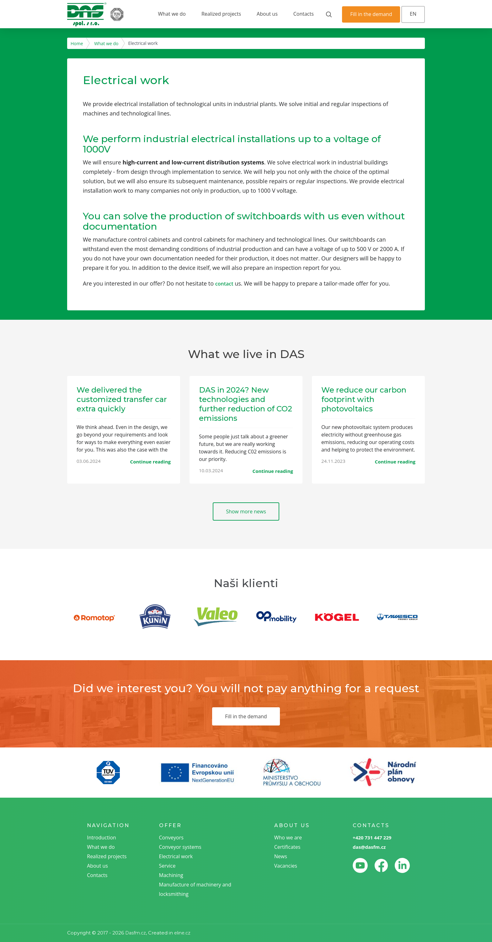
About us (267, 13)
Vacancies (285, 865)
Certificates (287, 846)
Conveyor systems (180, 846)
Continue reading (150, 461)
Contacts (303, 13)
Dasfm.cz (135, 933)
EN (413, 13)
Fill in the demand (371, 14)
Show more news (246, 511)
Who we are (288, 837)
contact (224, 283)
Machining (171, 875)
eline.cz (182, 933)
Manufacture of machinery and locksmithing (195, 889)
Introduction (101, 837)
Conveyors (171, 837)
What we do (172, 13)
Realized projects (221, 13)
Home (77, 43)
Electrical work (176, 856)
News (280, 856)
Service (167, 865)
